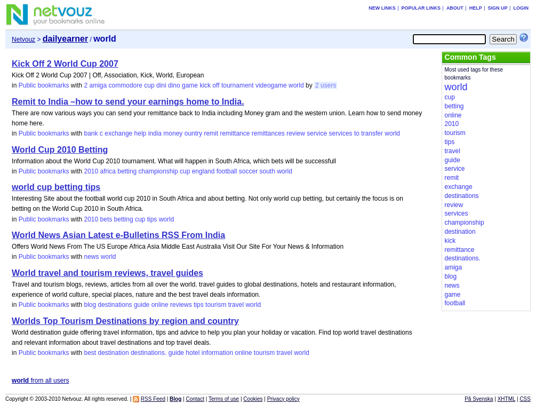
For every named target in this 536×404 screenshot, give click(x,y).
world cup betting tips (56, 187)
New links (382, 8)
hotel (192, 353)
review (295, 133)
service (317, 133)
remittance (235, 133)
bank (91, 133)
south (267, 171)
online (160, 304)
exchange (118, 133)
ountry (193, 133)
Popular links (421, 8)
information (217, 353)
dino (174, 85)
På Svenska (479, 399)
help (140, 133)
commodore (125, 85)
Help (475, 8)
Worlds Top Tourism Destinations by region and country (125, 321)
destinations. (148, 353)
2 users (325, 85)
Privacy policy (283, 399)
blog (90, 304)
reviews (181, 304)
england (203, 171)
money (172, 133)
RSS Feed (153, 399)
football (227, 171)
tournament (237, 85)
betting (127, 171)
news (91, 256)
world (296, 85)
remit (211, 133)
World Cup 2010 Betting (60, 149)
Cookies (252, 399)
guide (141, 304)
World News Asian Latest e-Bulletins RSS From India (118, 235)
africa (108, 171)
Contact (195, 399)
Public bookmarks (44, 85)
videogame (271, 85)
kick (205, 85)
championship (158, 171)
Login (521, 8)
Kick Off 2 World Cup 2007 (65, 63)
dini (161, 85)
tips (152, 219)
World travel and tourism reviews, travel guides (107, 273)
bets (106, 219)
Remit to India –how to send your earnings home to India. (128, 101)
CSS (525, 399)
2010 (91, 171)
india (155, 133)
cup (149, 85)
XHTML (507, 399)
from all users (40, 380)
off (215, 85)
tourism (215, 304)
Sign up (498, 8)
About (454, 8)
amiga (98, 85)
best (90, 353)
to (356, 133)
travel (236, 304)
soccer (248, 171)
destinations (115, 304)
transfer (372, 133)
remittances (268, 133)
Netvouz (23, 39)
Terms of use (224, 399)
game (190, 85)
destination (113, 353)
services (341, 133)
